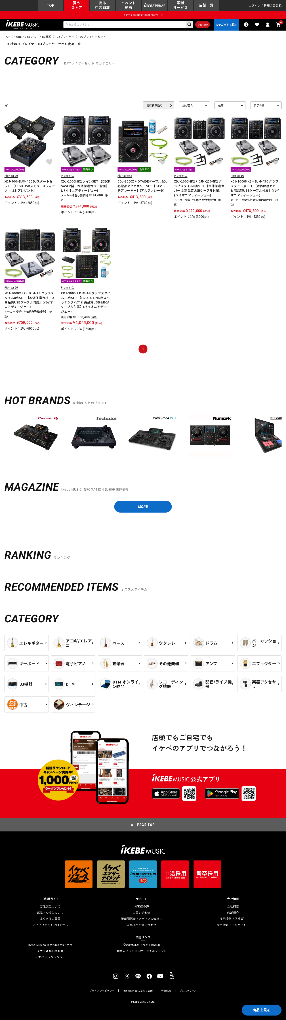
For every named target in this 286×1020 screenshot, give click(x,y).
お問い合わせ (142, 913)
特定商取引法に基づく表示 (138, 991)
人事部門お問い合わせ (141, 925)
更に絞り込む (155, 105)
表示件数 (259, 105)
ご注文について (50, 907)
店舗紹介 (233, 913)
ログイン (254, 5)
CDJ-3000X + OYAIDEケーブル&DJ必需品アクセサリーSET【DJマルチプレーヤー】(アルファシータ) (142, 186)
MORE (143, 507)
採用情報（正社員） (233, 919)
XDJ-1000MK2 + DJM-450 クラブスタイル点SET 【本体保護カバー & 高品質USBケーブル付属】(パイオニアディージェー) (255, 188)
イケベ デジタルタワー (50, 957)
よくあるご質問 (50, 919)
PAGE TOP (146, 825)
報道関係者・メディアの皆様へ (141, 919)
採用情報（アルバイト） (233, 925)
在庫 (220, 105)
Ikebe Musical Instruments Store (50, 945)
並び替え (187, 105)
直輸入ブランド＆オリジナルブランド (141, 951)
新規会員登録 (273, 5)
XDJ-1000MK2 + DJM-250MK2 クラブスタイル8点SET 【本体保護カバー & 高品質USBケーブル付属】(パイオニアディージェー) (199, 188)
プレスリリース (188, 991)
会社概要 (233, 907)
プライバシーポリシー (101, 991)
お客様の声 (141, 907)
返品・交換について (50, 913)
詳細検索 (202, 25)
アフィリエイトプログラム (50, 925)
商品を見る (261, 1010)
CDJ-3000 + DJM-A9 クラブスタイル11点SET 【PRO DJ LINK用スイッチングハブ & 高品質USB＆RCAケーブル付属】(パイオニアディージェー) (86, 302)
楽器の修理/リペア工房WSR (141, 945)
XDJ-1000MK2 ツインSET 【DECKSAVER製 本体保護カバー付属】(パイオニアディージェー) (85, 186)
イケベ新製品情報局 (50, 951)
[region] (143, 437)
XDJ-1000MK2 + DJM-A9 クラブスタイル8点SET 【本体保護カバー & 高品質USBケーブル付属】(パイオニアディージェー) (29, 300)
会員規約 (166, 991)
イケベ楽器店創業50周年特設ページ (143, 15)
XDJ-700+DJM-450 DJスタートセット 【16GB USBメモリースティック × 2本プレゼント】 (29, 186)
